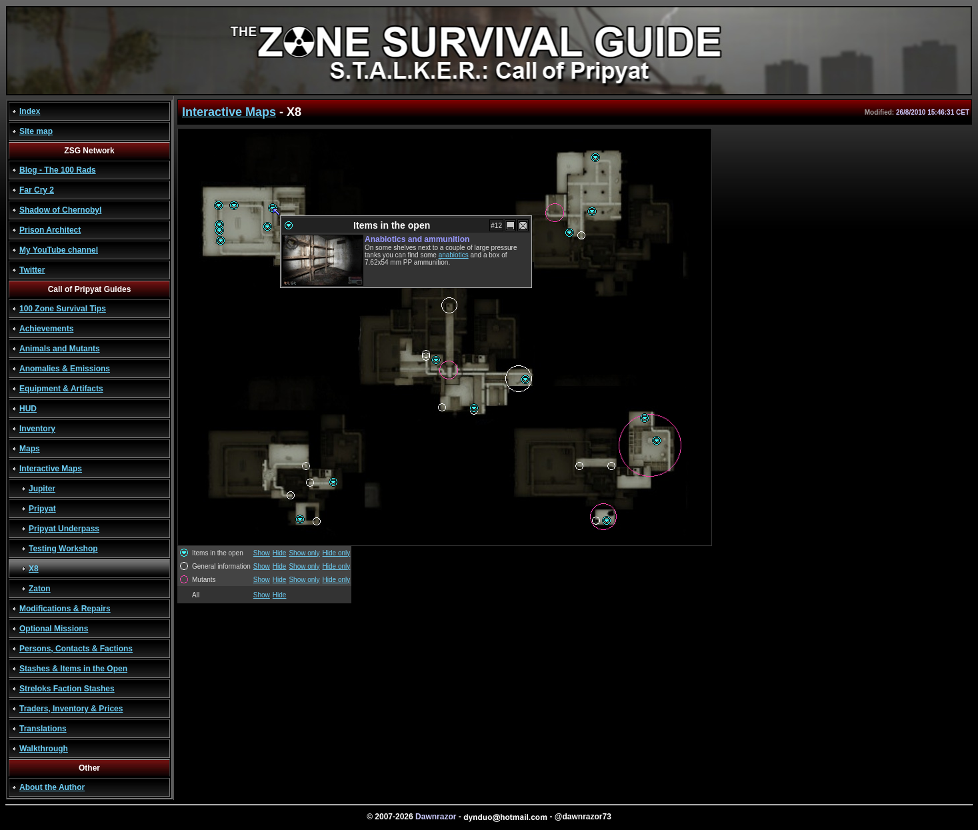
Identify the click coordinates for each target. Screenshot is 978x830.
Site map (36, 131)
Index (29, 111)
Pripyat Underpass (64, 528)
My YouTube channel (58, 250)
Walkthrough (43, 748)
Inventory (37, 428)
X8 (34, 568)
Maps (29, 448)
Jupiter (42, 488)
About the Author (52, 787)
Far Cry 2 (36, 190)
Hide (280, 553)
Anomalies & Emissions (64, 368)
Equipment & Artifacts (61, 388)
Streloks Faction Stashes (67, 688)
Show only (304, 553)
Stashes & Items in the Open (73, 668)
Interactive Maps (50, 468)
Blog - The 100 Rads (57, 170)
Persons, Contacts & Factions (76, 648)
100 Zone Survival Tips (62, 308)
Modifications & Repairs (65, 608)
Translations (43, 728)
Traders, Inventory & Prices (71, 708)
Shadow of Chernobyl (60, 210)
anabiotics (454, 255)
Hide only (337, 553)
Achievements (46, 328)
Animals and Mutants (59, 348)
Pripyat (42, 508)
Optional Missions (53, 628)
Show (261, 553)
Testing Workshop (63, 548)
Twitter (32, 270)
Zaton (40, 588)
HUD (28, 408)
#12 (496, 225)
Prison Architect (50, 230)
